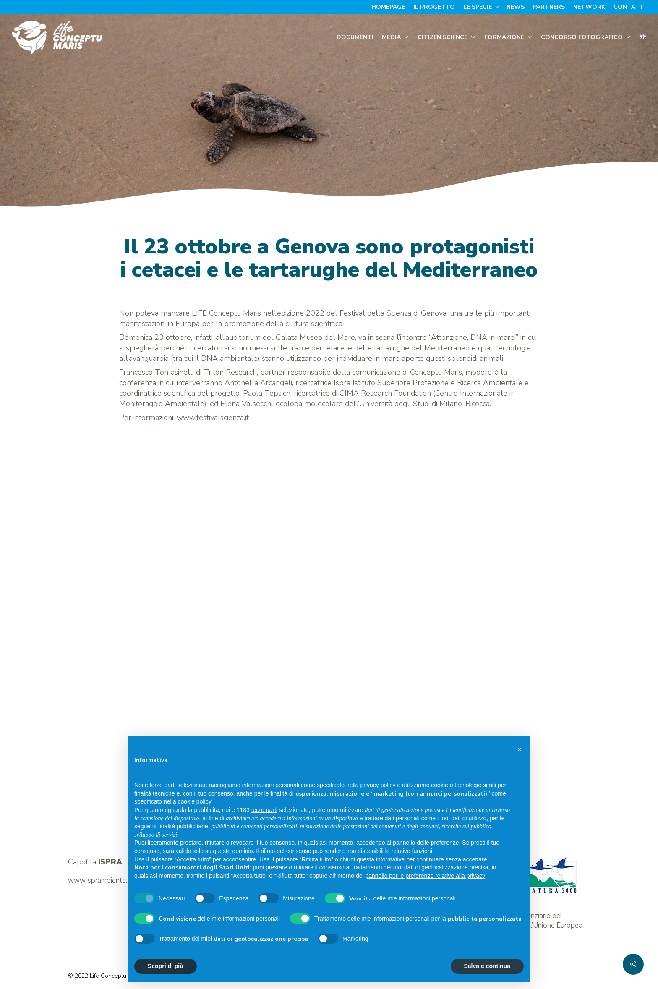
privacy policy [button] (378, 785)
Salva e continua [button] (487, 966)
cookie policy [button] (194, 801)
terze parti (264, 809)
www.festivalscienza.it (213, 417)
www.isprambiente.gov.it (106, 880)
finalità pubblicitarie (183, 826)
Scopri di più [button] (165, 966)
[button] (519, 749)
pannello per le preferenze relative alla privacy (426, 875)
